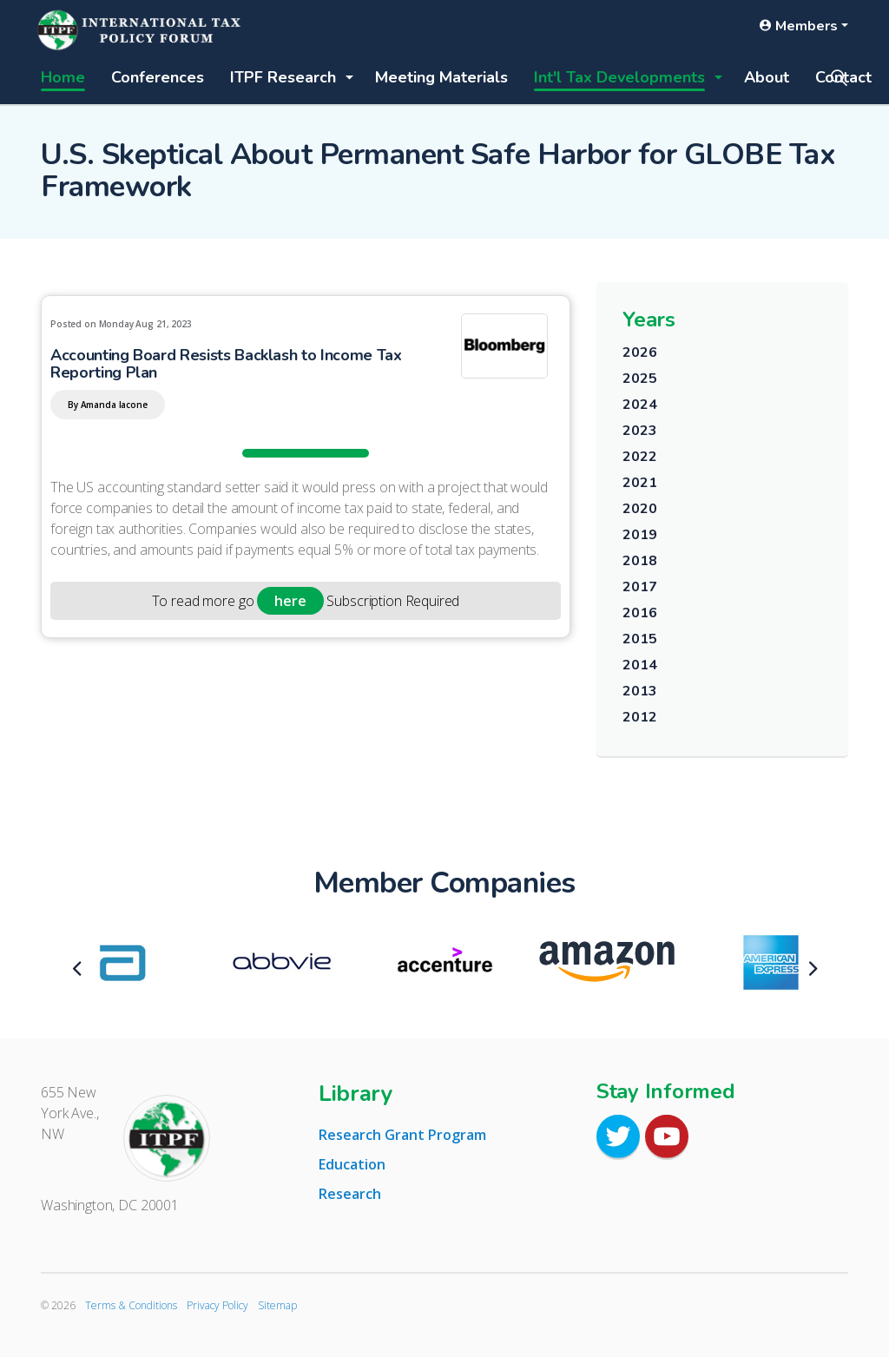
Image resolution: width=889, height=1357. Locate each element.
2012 (639, 717)
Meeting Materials (441, 77)
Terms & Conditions (131, 1305)
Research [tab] (350, 1193)
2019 (639, 534)
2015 (639, 639)
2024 (639, 404)
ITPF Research (283, 77)
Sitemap (277, 1305)
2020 (639, 508)
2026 (639, 352)
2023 (639, 430)
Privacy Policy (217, 1305)
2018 (639, 560)
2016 (639, 613)
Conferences (157, 77)
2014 (639, 665)
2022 (639, 456)
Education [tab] (352, 1164)
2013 (639, 691)
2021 (639, 482)
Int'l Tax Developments (619, 77)
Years (648, 319)
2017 (639, 586)
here (290, 600)
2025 (639, 378)
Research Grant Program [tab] (402, 1134)
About (766, 77)
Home (63, 77)
